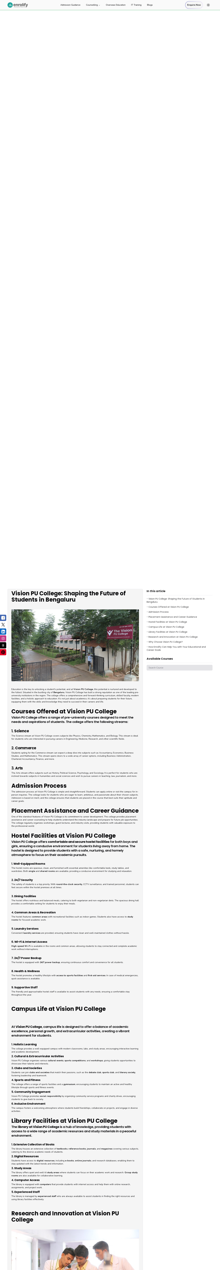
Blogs (150, 4)
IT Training (136, 4)
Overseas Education (116, 4)
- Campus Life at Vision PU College (165, 626)
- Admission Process (158, 611)
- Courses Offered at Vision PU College (168, 606)
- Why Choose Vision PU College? (165, 641)
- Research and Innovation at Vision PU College (172, 636)
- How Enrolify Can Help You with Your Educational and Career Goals (176, 648)
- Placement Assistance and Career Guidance (172, 616)
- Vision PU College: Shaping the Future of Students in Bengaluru (176, 600)
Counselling (93, 4)
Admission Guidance (70, 4)
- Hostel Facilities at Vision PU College (167, 621)
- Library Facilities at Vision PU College (167, 631)
